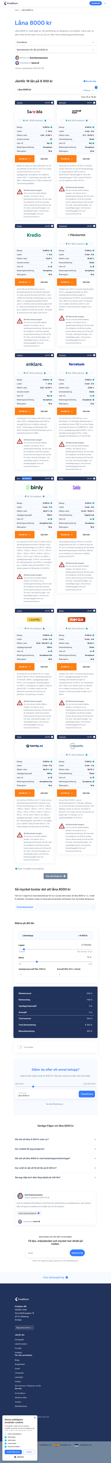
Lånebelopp (28, 935)
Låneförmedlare (21, 1343)
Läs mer (44, 158)
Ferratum (62, 355)
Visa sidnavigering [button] (55, 1276)
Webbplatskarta (21, 1406)
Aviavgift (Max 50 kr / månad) (68, 968)
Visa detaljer (28, 1046)
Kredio (19, 225)
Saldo (61, 478)
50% (90, 963)
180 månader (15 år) (84, 951)
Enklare (20, 355)
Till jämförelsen (87, 1093)
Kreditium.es (63, 1444)
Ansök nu (25, 158)
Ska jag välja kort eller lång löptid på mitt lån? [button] (37, 1177)
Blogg (17, 1359)
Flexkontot (63, 225)
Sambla (20, 102)
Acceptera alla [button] (13, 1452)
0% (20, 963)
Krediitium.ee (83, 1444)
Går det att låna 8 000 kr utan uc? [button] (32, 1139)
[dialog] (19, 1438)
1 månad (22, 951)
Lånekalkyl (19, 1377)
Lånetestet (95, 3)
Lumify (19, 610)
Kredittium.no (43, 1444)
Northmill (62, 102)
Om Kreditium (20, 1393)
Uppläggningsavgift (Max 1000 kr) (32, 968)
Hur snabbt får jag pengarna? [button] (29, 1148)
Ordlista (18, 1381)
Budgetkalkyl (20, 1364)
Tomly (19, 736)
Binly (19, 478)
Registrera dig (77, 1252)
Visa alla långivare (55, 875)
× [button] (35, 1418)
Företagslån (19, 1339)
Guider (17, 1368)
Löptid (21, 944)
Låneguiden (19, 1372)
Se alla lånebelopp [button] (55, 1103)
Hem (17, 10)
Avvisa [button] (29, 1452)
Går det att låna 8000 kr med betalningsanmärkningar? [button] (42, 1158)
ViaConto (62, 736)
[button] (55, 42)
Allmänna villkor (21, 1397)
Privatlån (18, 1348)
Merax (61, 610)
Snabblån (18, 1352)
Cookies (18, 1401)
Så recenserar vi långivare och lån (28, 1385)
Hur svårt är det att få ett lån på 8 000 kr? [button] (36, 1167)
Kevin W (36, 1221)
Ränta (21, 957)
